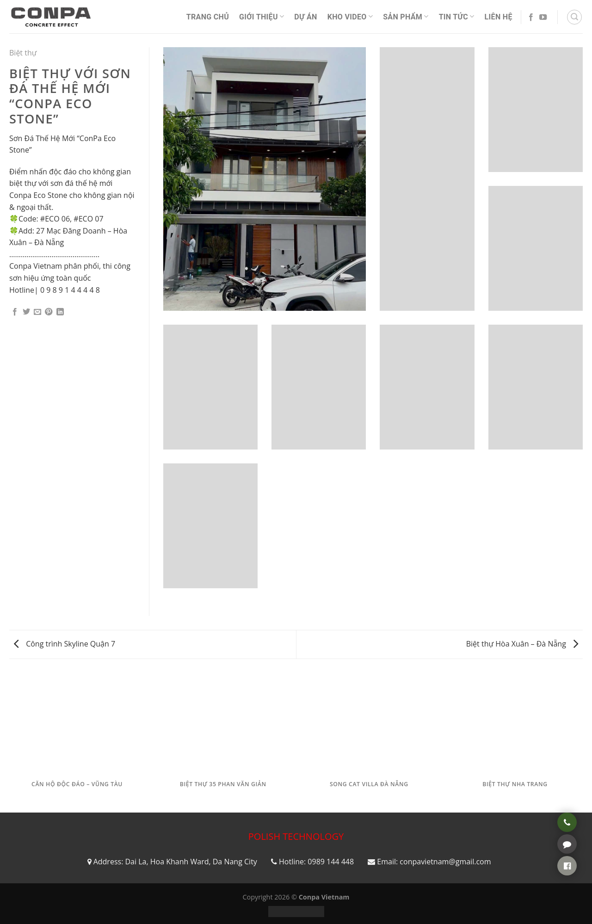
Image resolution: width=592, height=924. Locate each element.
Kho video (350, 16)
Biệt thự (23, 53)
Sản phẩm (405, 16)
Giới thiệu (261, 16)
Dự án (305, 16)
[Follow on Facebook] (531, 17)
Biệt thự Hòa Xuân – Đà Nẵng (522, 644)
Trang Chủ (207, 16)
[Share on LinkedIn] (60, 312)
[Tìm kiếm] (574, 17)
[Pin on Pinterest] (48, 312)
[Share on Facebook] (14, 312)
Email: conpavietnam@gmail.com (434, 861)
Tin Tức (457, 16)
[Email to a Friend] (37, 312)
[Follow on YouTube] (543, 17)
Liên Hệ (498, 16)
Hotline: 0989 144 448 (316, 861)
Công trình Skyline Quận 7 (64, 644)
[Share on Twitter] (26, 312)
